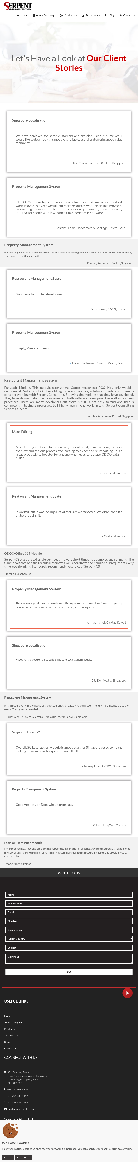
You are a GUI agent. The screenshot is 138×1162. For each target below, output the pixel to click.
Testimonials (11, 1035)
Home (7, 1016)
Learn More (23, 1158)
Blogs (7, 1041)
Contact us (10, 1048)
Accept (8, 1158)
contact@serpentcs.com (21, 1109)
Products (9, 1029)
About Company (13, 1022)
